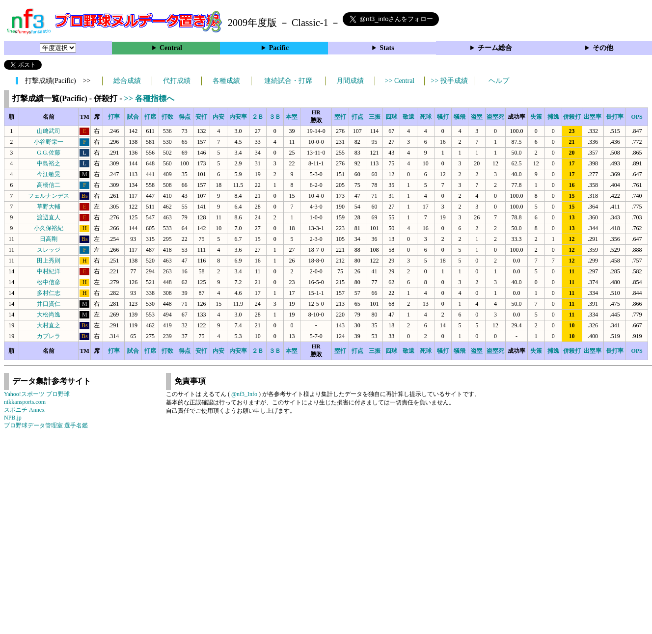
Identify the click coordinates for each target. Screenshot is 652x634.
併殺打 (572, 116)
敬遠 (408, 116)
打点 (357, 116)
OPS (636, 116)
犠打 (443, 116)
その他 (603, 48)
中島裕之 (48, 163)
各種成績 (226, 80)
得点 (184, 116)
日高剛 (48, 239)
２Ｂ (258, 116)
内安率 (238, 116)
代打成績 (176, 80)
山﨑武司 (48, 131)
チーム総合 (495, 48)
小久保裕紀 (48, 228)
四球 (391, 116)
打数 (167, 116)
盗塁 (477, 116)
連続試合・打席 (288, 80)
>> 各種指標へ (149, 98)
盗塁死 (495, 116)
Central (171, 48)
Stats (387, 48)
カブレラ (48, 336)
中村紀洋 (48, 271)
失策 (536, 116)
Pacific (279, 48)
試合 (133, 116)
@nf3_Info (244, 394)
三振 (374, 116)
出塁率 (592, 116)
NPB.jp (13, 417)
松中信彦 (48, 282)
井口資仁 (48, 303)
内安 (218, 116)
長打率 (615, 116)
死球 (426, 116)
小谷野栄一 (48, 141)
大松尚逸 (48, 314)
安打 (201, 116)
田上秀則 (48, 260)
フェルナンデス (48, 195)
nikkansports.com (25, 401)
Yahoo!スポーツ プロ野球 (37, 394)
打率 (114, 116)
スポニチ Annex (24, 409)
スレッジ (48, 249)
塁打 (340, 116)
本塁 (292, 116)
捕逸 (553, 116)
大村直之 (48, 325)
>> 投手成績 (449, 80)
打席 (150, 116)
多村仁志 (48, 293)
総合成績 (127, 80)
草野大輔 (48, 206)
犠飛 (459, 116)
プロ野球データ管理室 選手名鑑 (46, 425)
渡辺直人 (48, 217)
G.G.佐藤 (48, 152)
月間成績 (350, 80)
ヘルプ (499, 80)
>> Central (400, 80)
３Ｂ (275, 116)
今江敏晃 (48, 174)
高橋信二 (48, 185)
